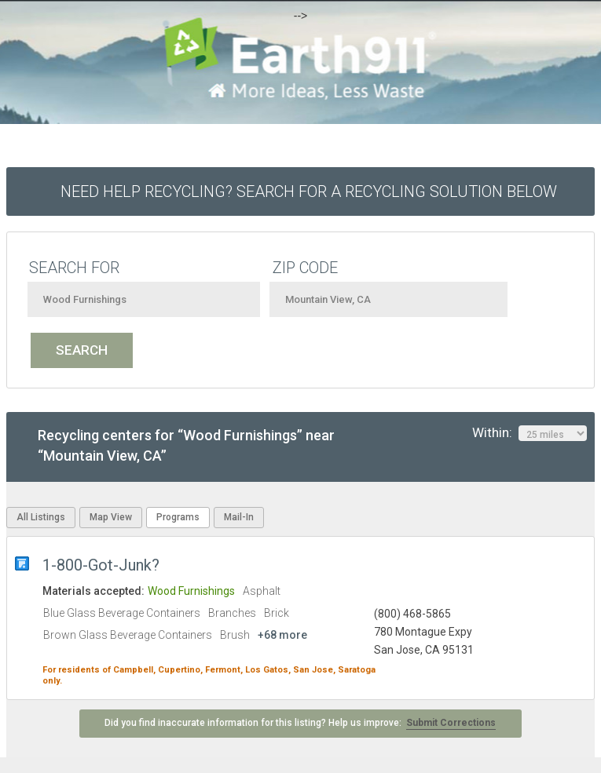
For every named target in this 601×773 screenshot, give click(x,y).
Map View (111, 517)
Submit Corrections (451, 722)
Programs (178, 517)
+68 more (282, 635)
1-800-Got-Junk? (102, 565)
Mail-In (239, 517)
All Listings (40, 517)
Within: (529, 433)
